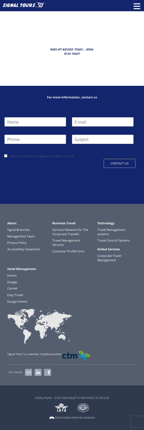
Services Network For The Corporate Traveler (70, 232)
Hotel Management (21, 269)
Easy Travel (15, 295)
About (11, 223)
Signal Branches (18, 230)
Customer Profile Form (68, 251)
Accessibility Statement (23, 249)
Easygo (12, 282)
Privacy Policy (16, 243)
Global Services (108, 249)
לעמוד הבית (72, 54)
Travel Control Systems (113, 240)
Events (12, 275)
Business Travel (64, 223)
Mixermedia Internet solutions (75, 417)
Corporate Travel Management (109, 258)
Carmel (12, 288)
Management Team (21, 236)
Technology (105, 223)
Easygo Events (17, 301)
